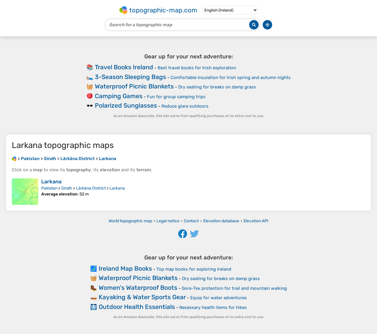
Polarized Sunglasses (126, 105)
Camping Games (119, 96)
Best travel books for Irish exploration (197, 67)
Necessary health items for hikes (213, 307)
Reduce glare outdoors (185, 106)
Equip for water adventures (218, 297)
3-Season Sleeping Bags (130, 76)
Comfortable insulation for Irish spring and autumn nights (231, 77)
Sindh (66, 188)
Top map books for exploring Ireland (193, 269)
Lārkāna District (91, 188)
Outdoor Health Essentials (137, 306)
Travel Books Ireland (124, 67)
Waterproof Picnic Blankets (134, 86)
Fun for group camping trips (176, 96)
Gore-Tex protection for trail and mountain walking (234, 288)
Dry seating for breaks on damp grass (217, 87)
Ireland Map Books (125, 268)
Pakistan (49, 188)
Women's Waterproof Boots (138, 287)
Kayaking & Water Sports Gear (142, 297)
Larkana (51, 181)
